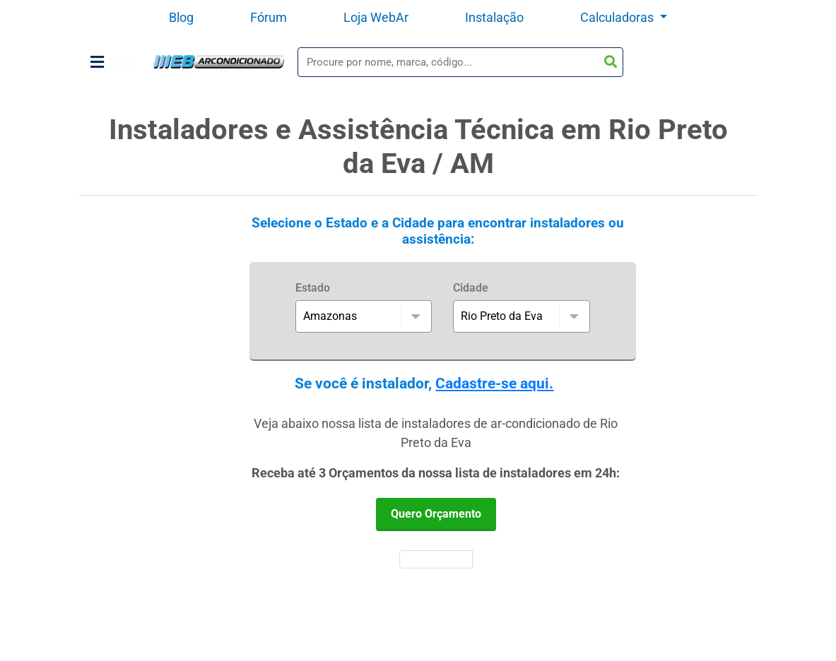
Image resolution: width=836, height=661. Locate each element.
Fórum (268, 17)
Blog (181, 17)
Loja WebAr (375, 17)
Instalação (494, 17)
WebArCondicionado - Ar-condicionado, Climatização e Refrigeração (218, 62)
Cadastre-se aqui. (494, 383)
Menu (113, 62)
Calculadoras (618, 17)
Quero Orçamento (436, 513)
